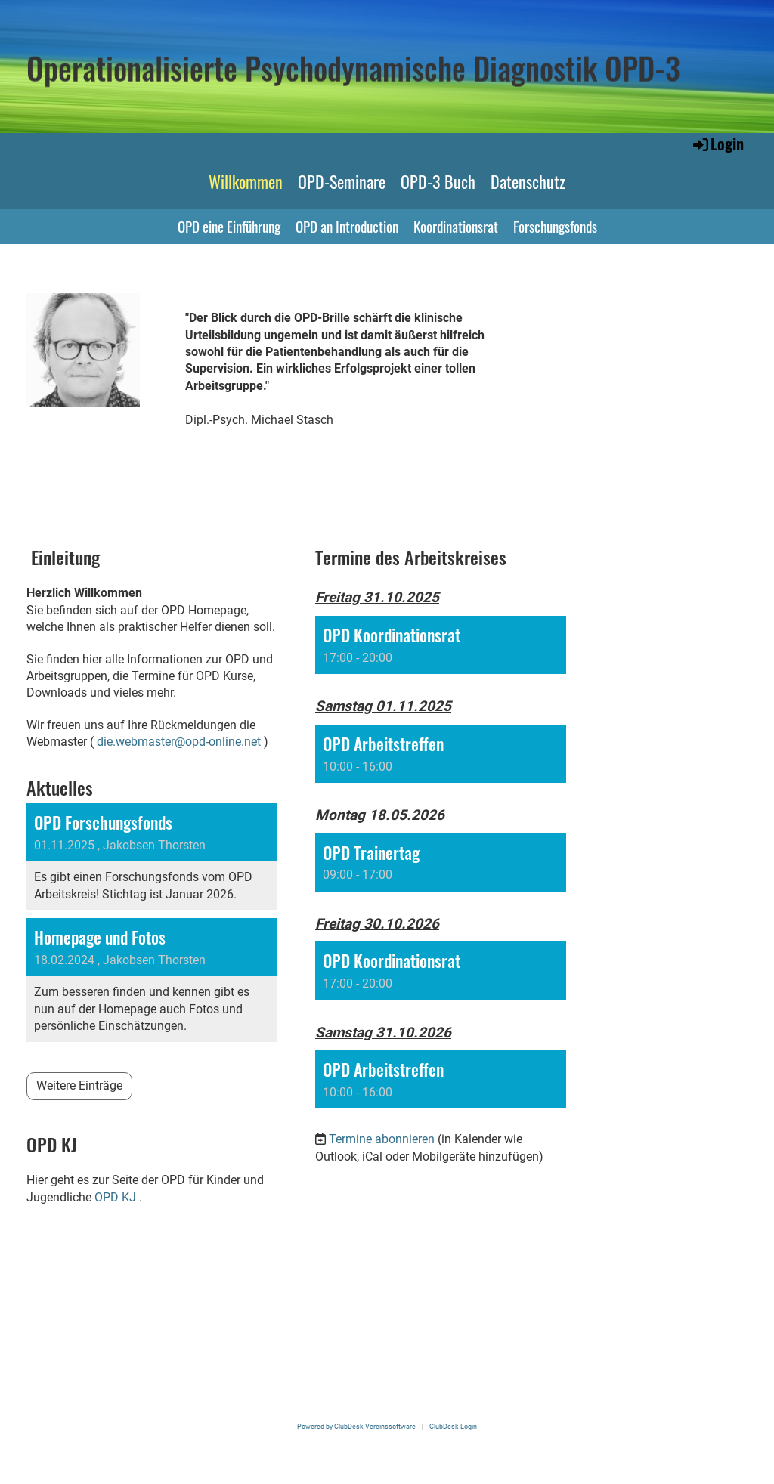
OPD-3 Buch (438, 181)
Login (717, 143)
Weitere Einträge (79, 1085)
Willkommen (246, 181)
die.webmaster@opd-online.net (179, 741)
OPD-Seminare (341, 181)
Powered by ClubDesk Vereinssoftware (356, 1426)
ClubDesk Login (453, 1426)
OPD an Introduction (347, 226)
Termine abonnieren (382, 1139)
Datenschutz (528, 181)
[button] (440, 645)
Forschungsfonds (555, 226)
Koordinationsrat (455, 226)
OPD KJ (115, 1197)
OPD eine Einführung (229, 226)
